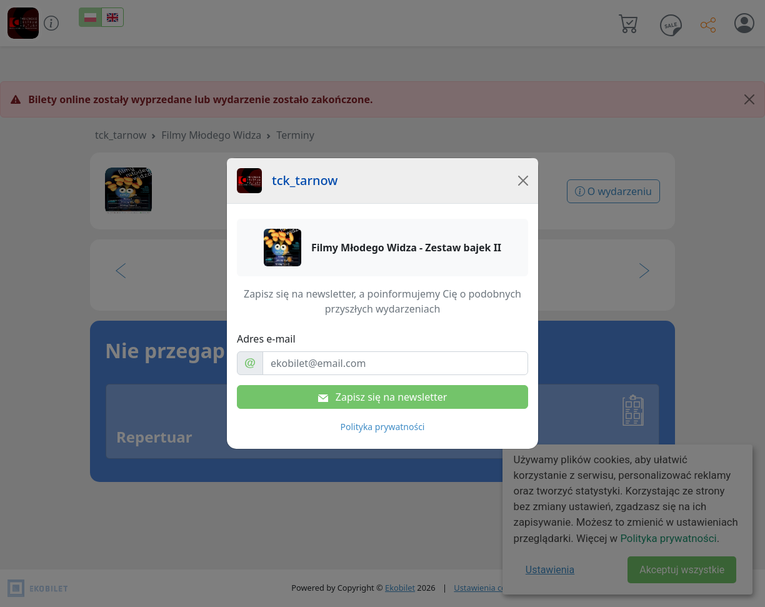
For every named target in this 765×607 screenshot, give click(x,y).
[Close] (523, 181)
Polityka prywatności (383, 427)
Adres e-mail (266, 339)
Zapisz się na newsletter (383, 397)
